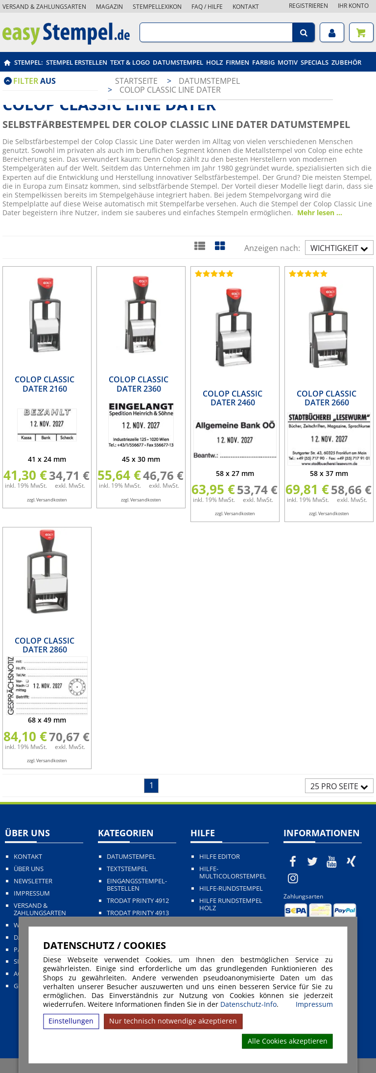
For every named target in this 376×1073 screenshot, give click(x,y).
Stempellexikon (157, 6)
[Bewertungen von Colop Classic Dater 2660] (307, 273)
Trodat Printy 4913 (138, 913)
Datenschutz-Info (248, 1004)
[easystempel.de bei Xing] (351, 861)
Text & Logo (130, 62)
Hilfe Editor (219, 856)
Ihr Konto (353, 5)
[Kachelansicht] (219, 245)
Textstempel (127, 869)
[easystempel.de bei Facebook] (293, 861)
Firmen (237, 62)
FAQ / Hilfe (207, 6)
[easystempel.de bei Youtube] (332, 861)
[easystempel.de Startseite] (66, 42)
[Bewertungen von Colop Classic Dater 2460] (213, 273)
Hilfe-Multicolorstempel (232, 872)
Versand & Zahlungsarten (44, 6)
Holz (214, 62)
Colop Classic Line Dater (170, 89)
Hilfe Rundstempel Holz (230, 904)
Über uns (29, 869)
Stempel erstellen (76, 62)
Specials (315, 62)
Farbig (263, 62)
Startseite (136, 80)
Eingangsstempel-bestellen (137, 884)
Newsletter (33, 881)
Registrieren (308, 5)
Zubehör (346, 62)
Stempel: (28, 62)
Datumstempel (178, 62)
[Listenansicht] (199, 245)
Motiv (288, 62)
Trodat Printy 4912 (138, 900)
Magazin (109, 6)
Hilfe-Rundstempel (231, 888)
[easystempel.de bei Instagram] (293, 878)
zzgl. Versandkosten (47, 500)
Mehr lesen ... (319, 212)
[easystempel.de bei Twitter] (312, 861)
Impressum (314, 1004)
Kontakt (246, 6)
